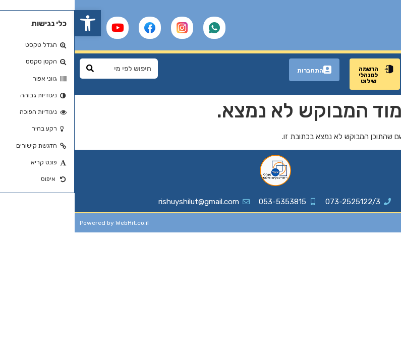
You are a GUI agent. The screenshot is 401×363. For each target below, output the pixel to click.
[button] (13, 23)
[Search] (15, 68)
